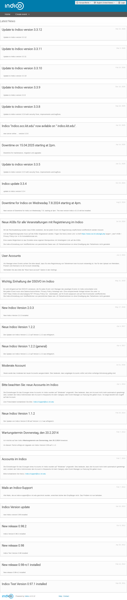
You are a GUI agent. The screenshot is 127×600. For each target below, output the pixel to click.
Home (7, 14)
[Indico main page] (12, 6)
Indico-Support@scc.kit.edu (43, 402)
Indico (27, 596)
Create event (21, 14)
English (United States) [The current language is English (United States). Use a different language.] (105, 3)
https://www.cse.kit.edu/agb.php (93, 234)
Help (60, 596)
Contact (66, 596)
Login (123, 3)
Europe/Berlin (84, 3)
